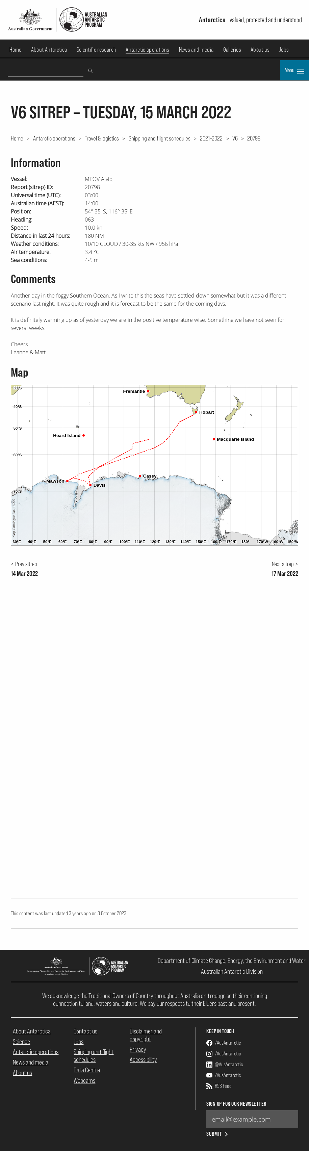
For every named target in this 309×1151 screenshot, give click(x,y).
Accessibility (143, 1059)
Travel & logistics (102, 138)
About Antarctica (49, 49)
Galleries (232, 49)
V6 (235, 138)
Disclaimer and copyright (146, 1035)
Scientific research (97, 49)
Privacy (138, 1049)
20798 (253, 138)
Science (21, 1042)
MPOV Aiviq (99, 179)
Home (15, 49)
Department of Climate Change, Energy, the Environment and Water (232, 960)
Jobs (284, 49)
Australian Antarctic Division (232, 971)
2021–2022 (211, 138)
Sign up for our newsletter (236, 1104)
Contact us (85, 1031)
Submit (217, 1134)
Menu (294, 71)
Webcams (84, 1080)
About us (260, 49)
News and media (196, 49)
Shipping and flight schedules (159, 138)
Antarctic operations (147, 49)
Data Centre (87, 1070)
